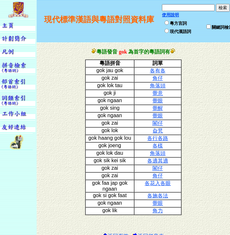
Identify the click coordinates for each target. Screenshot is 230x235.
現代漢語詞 (180, 31)
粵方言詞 (178, 23)
